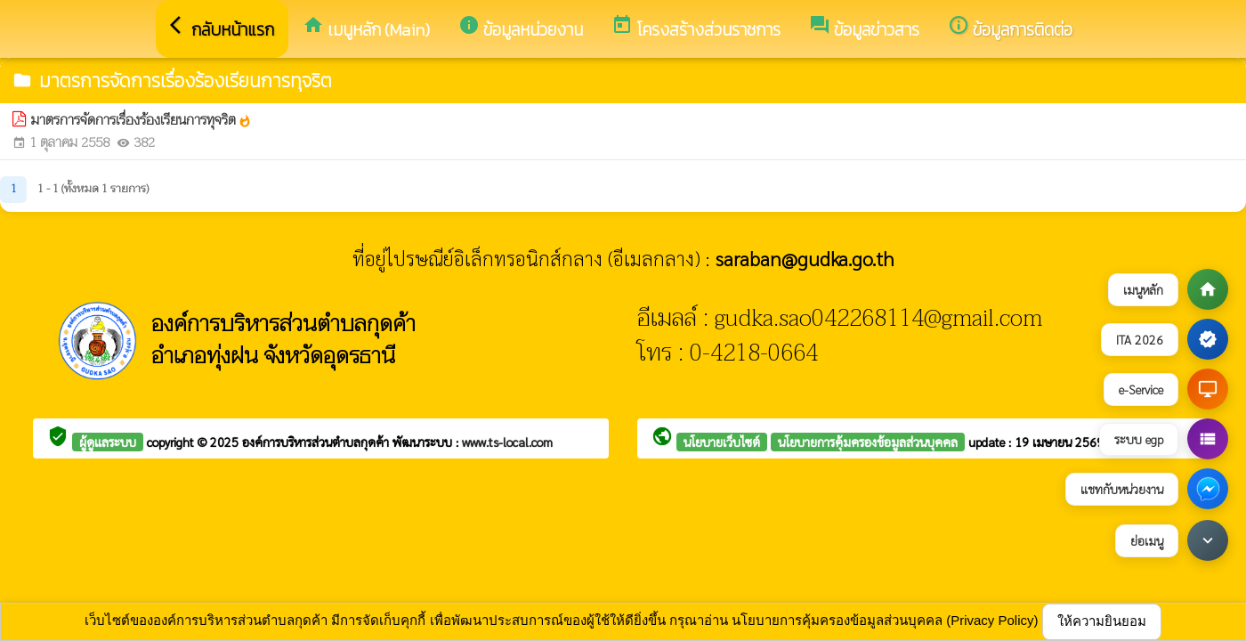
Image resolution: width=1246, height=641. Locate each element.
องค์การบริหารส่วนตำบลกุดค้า (317, 442)
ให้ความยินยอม (1101, 621)
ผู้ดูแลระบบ (107, 442)
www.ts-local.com (507, 442)
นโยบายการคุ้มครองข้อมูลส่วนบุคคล (868, 442)
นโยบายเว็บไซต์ (722, 442)
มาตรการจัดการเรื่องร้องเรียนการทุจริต (141, 120)
